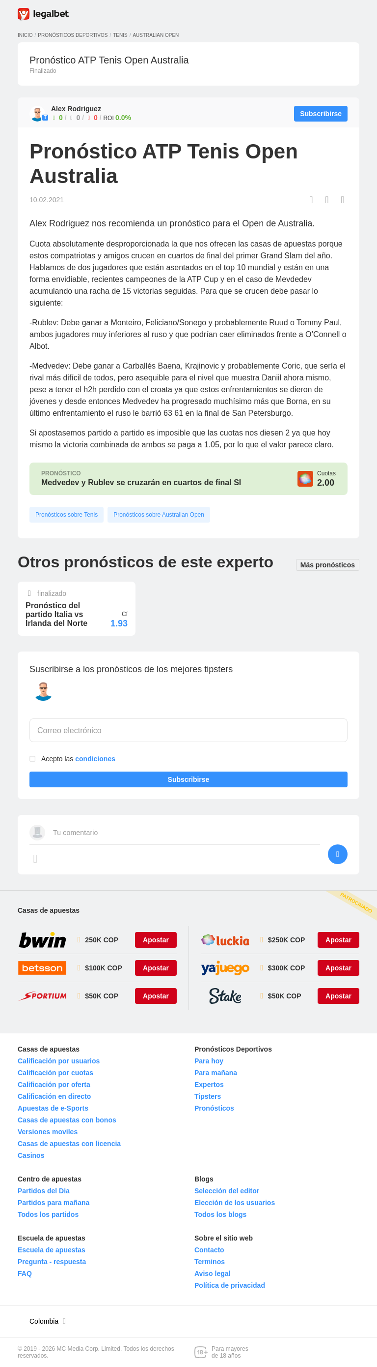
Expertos (209, 1084)
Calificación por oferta (54, 1084)
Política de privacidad (229, 1285)
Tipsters (207, 1096)
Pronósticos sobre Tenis (66, 514)
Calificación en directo (54, 1096)
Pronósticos (214, 1108)
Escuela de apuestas (51, 1250)
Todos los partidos (48, 1214)
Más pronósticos (327, 564)
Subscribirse (188, 781)
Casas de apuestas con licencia (69, 1144)
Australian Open (156, 35)
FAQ (25, 1273)
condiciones (95, 759)
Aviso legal (212, 1273)
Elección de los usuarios (234, 1203)
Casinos (31, 1155)
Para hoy (208, 1061)
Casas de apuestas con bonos (67, 1120)
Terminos (209, 1262)
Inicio (25, 35)
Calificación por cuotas (55, 1073)
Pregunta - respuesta (52, 1262)
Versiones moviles (48, 1132)
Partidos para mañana (53, 1203)
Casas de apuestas (49, 910)
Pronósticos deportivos (73, 35)
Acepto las (78, 759)
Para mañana (215, 1073)
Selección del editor (226, 1191)
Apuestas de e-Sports (53, 1108)
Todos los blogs (220, 1214)
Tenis (120, 35)
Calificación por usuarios (59, 1061)
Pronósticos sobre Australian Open (158, 514)
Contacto (209, 1250)
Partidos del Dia (44, 1191)
